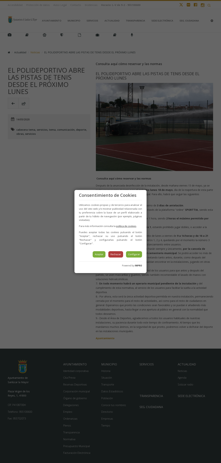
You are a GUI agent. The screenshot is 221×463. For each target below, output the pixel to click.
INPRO (138, 265)
